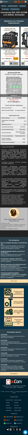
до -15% (16, 58)
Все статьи (14, 281)
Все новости (14, 373)
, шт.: (10, 61)
